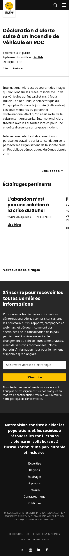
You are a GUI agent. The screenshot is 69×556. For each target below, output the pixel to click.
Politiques (34, 503)
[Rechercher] (55, 5)
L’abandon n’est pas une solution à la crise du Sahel (28, 204)
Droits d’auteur (19, 534)
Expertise (34, 463)
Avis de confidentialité (35, 539)
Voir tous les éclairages (21, 270)
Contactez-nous (34, 497)
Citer (6, 68)
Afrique (8, 62)
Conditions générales (46, 534)
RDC (19, 62)
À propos (34, 483)
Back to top (52, 171)
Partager (18, 68)
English (38, 57)
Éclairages (35, 477)
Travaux (34, 490)
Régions (34, 470)
